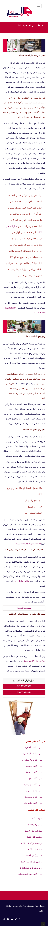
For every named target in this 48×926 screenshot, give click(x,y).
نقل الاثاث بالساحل (33, 803)
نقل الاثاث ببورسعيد (33, 784)
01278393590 (11, 308)
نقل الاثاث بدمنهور (33, 766)
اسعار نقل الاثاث (34, 849)
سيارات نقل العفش (33, 831)
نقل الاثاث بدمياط (34, 772)
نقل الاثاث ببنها (35, 778)
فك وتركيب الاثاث (33, 855)
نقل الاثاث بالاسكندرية (32, 760)
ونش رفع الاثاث (34, 824)
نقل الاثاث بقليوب (34, 790)
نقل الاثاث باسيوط (33, 796)
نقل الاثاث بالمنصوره (32, 753)
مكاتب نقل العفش (21, 581)
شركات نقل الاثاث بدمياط (34, 661)
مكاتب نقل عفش (34, 837)
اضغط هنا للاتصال (24, 608)
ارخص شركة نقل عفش (31, 861)
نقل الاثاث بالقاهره (33, 747)
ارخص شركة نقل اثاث (31, 843)
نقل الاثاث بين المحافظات (30, 874)
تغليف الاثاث (36, 818)
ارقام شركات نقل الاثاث (30, 868)
